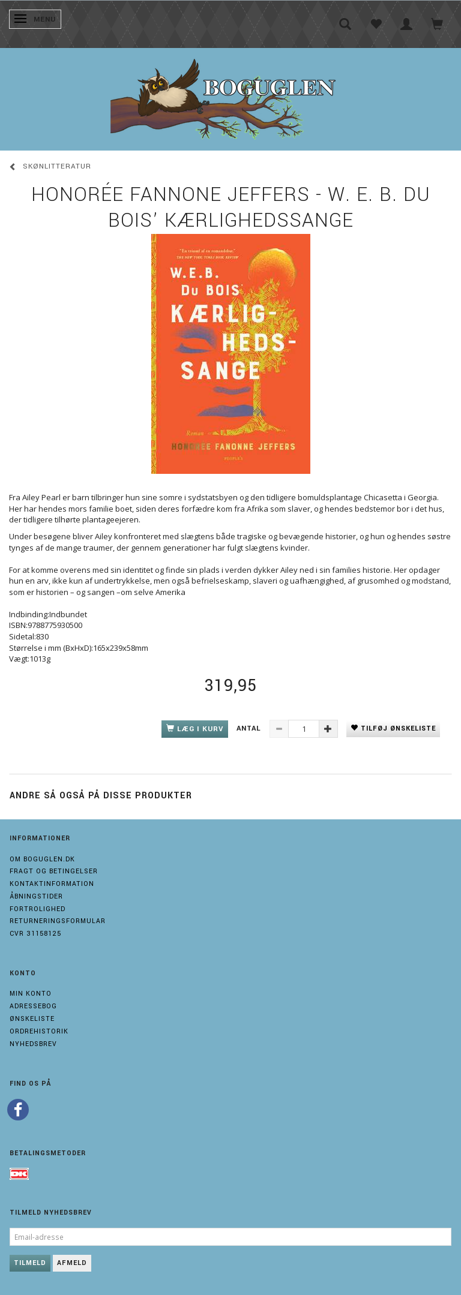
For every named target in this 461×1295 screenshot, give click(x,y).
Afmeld (72, 1262)
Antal (250, 728)
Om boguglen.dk (42, 859)
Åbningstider (36, 896)
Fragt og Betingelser (54, 871)
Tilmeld (30, 1262)
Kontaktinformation (52, 883)
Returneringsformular (58, 921)
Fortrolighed (37, 909)
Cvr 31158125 (35, 933)
